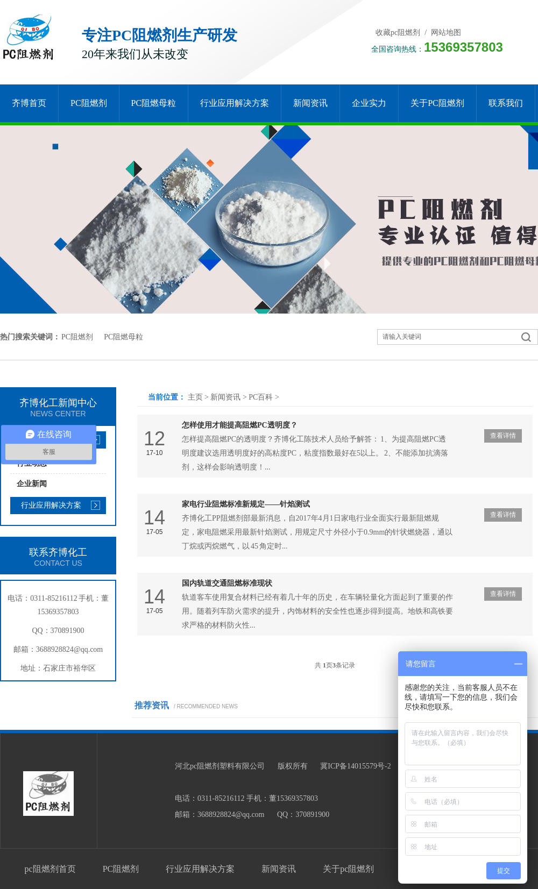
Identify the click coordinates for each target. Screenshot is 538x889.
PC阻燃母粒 (153, 103)
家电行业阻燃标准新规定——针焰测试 (246, 504)
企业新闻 (32, 484)
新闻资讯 (310, 103)
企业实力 (369, 103)
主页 (195, 397)
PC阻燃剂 (88, 103)
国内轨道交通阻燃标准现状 (227, 583)
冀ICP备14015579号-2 (355, 766)
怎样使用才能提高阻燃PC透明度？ (240, 425)
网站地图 (446, 33)
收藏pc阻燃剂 (398, 33)
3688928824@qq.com (69, 649)
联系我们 (506, 103)
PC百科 (261, 397)
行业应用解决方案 (234, 103)
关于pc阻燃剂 (437, 103)
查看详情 (503, 435)
